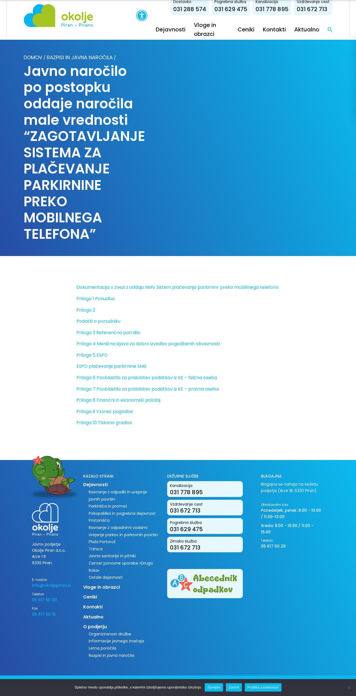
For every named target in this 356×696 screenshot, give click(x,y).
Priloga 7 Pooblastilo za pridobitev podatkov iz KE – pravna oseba (147, 389)
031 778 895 (272, 9)
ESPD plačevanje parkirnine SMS (111, 366)
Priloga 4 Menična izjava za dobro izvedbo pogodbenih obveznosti (148, 343)
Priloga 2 (85, 310)
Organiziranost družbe (110, 634)
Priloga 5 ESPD (92, 355)
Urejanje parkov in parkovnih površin (123, 535)
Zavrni (234, 687)
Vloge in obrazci (101, 587)
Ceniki (246, 29)
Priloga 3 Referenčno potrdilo (108, 332)
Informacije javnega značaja (116, 641)
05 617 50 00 (44, 600)
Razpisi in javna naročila (80, 57)
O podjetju (95, 626)
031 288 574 (189, 9)
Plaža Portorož (102, 542)
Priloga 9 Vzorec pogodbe (104, 411)
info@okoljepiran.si (51, 585)
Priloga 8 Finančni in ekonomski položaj (118, 400)
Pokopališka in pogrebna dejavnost (122, 513)
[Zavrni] (349, 687)
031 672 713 (312, 9)
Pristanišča (99, 520)
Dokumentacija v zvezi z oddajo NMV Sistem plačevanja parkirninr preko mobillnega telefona (177, 287)
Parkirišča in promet (108, 506)
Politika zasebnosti (263, 687)
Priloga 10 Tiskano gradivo (104, 422)
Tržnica (96, 549)
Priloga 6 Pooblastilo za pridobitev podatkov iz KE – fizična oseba (146, 377)
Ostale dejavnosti (106, 577)
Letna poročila (102, 648)
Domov (33, 57)
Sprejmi (213, 687)
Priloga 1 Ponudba (95, 298)
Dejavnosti (171, 29)
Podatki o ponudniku (98, 321)
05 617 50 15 (44, 614)
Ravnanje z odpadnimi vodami (118, 527)
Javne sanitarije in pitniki (112, 556)
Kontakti (274, 29)
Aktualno (306, 29)
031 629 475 (230, 9)
